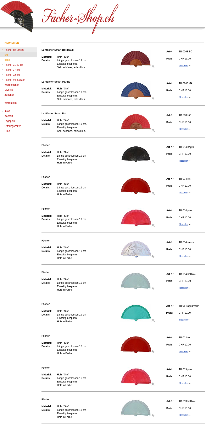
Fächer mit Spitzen (15, 79)
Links (7, 131)
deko (7, 59)
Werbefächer (12, 84)
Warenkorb (11, 102)
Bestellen (183, 65)
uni (6, 54)
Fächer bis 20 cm (14, 49)
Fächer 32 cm (12, 74)
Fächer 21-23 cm (14, 64)
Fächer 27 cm (12, 69)
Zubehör (9, 94)
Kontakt (9, 116)
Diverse (9, 89)
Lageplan (10, 121)
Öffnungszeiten (13, 126)
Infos (7, 111)
